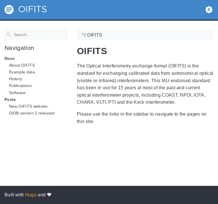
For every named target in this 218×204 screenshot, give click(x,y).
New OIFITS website (28, 106)
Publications (20, 85)
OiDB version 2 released (32, 113)
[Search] (36, 34)
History (15, 78)
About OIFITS (22, 65)
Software (17, 92)
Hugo (30, 194)
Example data (22, 72)
